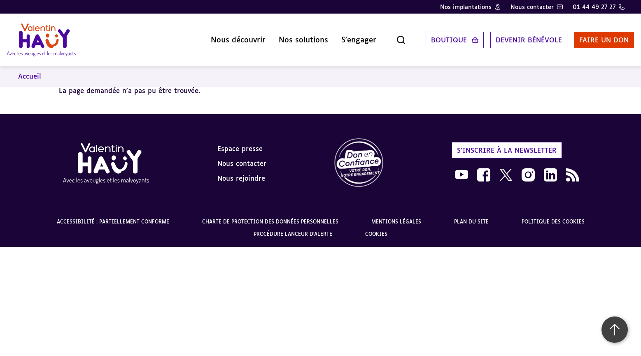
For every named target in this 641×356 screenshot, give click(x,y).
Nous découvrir (228, 36)
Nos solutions (294, 36)
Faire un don (594, 37)
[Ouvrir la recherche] (391, 36)
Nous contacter (532, 6)
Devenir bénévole (519, 37)
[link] (359, 157)
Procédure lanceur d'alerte (293, 228)
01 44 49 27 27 (594, 6)
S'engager (349, 36)
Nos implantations (466, 6)
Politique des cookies (553, 215)
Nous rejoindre (241, 172)
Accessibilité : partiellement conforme (113, 215)
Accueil (29, 70)
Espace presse (240, 142)
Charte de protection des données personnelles (270, 215)
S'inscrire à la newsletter (507, 144)
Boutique (439, 37)
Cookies (376, 228)
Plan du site (471, 215)
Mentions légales (396, 215)
